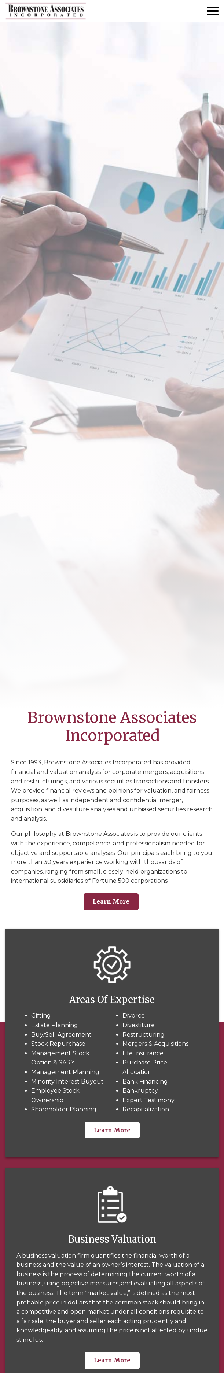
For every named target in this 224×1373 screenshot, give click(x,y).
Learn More (111, 901)
